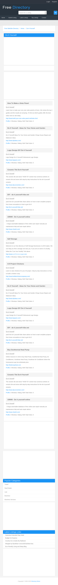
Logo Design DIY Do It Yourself (19, 150)
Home (3, 17)
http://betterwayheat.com (13, 365)
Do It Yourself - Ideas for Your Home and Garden (26, 128)
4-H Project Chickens (15, 264)
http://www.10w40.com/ (13, 229)
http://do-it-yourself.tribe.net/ (14, 207)
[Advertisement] (29, 464)
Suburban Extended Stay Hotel (14, 535)
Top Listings (34, 17)
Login (48, 1)
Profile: (8, 121)
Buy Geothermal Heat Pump (18, 350)
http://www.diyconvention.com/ (15, 185)
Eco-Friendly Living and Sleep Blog (16, 546)
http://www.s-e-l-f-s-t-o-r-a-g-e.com (16, 254)
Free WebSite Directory (11, 28)
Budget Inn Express (11, 538)
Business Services (10, 499)
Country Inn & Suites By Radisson (15, 541)
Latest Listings (24, 17)
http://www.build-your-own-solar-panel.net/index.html (22, 118)
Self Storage (12, 239)
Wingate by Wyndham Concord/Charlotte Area (19, 543)
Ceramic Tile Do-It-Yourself (18, 170)
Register (54, 1)
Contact (44, 17)
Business (7, 496)
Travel (6, 484)
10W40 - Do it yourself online (18, 217)
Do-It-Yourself (30, 28)
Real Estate (8, 488)
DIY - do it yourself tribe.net (18, 195)
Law (6, 492)
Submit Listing (12, 17)
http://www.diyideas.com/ (13, 140)
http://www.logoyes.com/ (13, 160)
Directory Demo (35, 581)
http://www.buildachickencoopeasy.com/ (18, 276)
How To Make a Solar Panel (18, 103)
